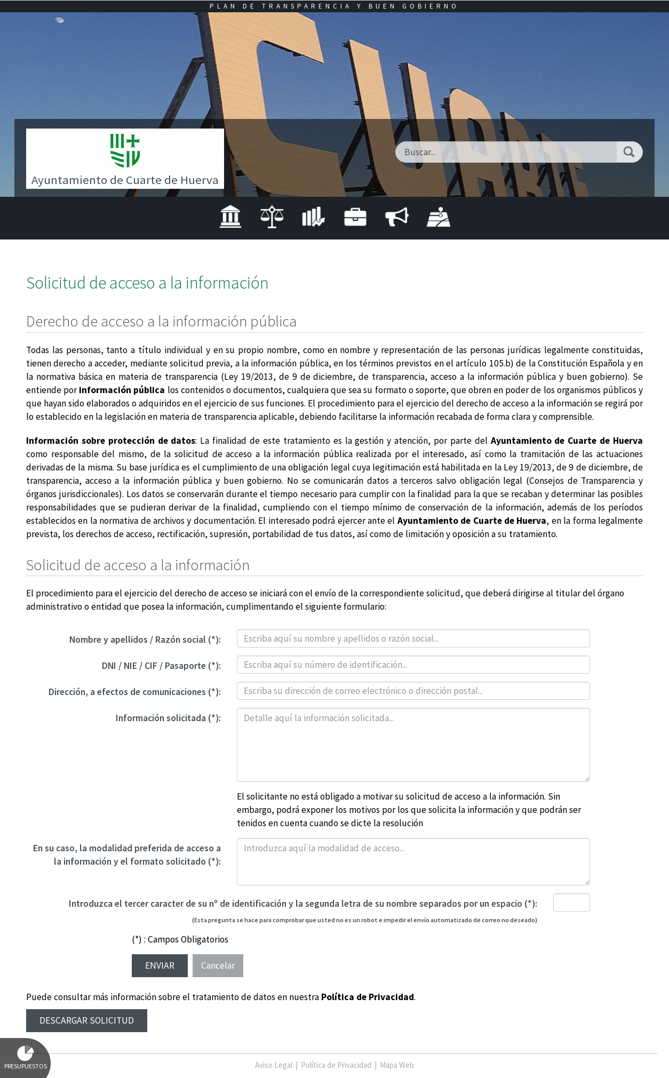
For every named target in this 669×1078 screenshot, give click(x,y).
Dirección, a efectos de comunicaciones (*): (135, 692)
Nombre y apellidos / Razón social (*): (145, 639)
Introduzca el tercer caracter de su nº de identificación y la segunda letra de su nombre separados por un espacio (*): (303, 903)
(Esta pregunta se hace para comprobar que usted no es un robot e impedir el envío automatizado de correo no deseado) (364, 920)
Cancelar (218, 965)
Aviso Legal (273, 1065)
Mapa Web (397, 1065)
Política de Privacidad (367, 997)
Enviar (159, 965)
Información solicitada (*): (168, 718)
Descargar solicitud (86, 1020)
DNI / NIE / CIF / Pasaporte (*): (161, 666)
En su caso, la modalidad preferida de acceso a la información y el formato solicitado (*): (127, 854)
